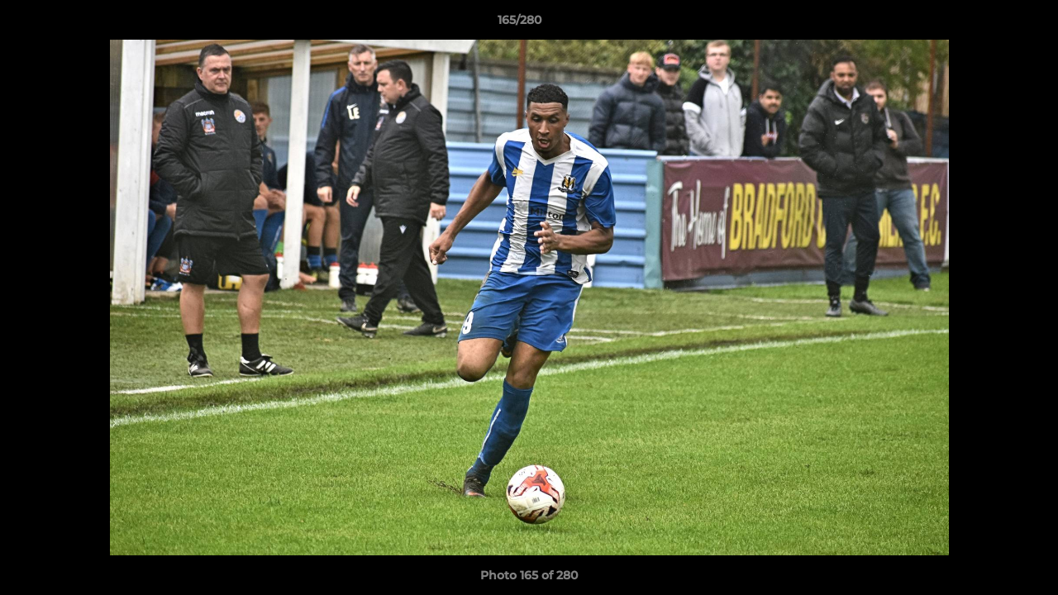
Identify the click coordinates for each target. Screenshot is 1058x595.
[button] (988, 24)
